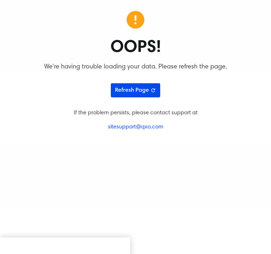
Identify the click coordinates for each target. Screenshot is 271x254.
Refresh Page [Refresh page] (135, 90)
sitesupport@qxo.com (135, 127)
